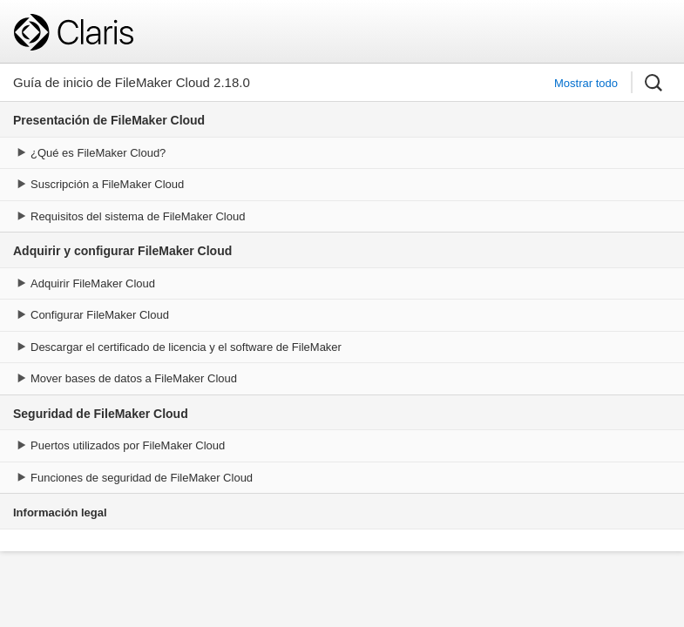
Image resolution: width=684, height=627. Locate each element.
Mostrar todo (586, 83)
